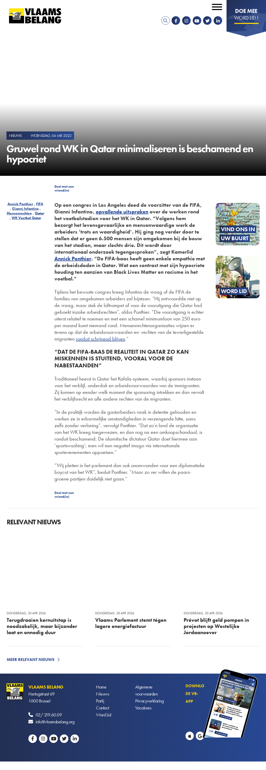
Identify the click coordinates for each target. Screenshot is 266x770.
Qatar (39, 213)
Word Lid (103, 715)
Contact (102, 708)
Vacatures (143, 708)
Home (101, 687)
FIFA (39, 204)
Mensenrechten (19, 213)
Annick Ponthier (20, 204)
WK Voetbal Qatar (26, 218)
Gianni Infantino (25, 208)
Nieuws (102, 694)
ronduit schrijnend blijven (100, 338)
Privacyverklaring (149, 701)
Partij (100, 701)
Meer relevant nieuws (30, 659)
